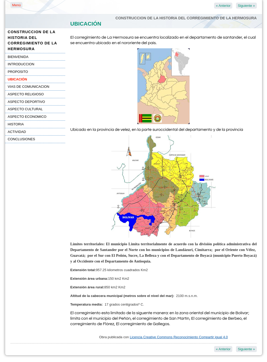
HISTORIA (16, 124)
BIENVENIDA (18, 57)
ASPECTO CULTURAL (25, 109)
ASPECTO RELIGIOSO (26, 94)
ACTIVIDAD (17, 132)
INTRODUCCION (21, 64)
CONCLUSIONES (21, 139)
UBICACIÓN (17, 79)
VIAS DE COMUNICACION (29, 87)
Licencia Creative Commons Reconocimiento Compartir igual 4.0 (179, 337)
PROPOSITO (18, 72)
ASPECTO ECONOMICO (27, 117)
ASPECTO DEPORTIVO (26, 102)
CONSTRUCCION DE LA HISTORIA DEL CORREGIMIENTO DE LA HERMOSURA (32, 40)
